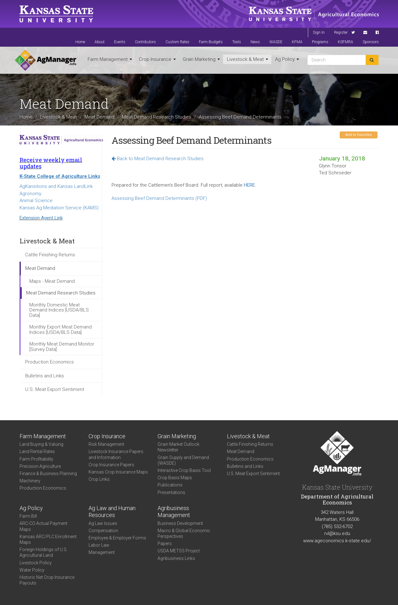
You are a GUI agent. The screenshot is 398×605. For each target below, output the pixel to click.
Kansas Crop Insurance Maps (118, 471)
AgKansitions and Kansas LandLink (56, 186)
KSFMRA (345, 42)
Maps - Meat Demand (52, 281)
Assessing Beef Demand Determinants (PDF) (159, 198)
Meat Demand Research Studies (156, 117)
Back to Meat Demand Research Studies (158, 158)
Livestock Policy (36, 562)
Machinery (30, 480)
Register (341, 32)
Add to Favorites (358, 135)
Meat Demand (99, 117)
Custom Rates (177, 42)
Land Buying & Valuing (41, 444)
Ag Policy (287, 59)
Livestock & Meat (247, 59)
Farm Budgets (211, 42)
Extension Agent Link (41, 218)
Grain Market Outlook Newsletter (178, 447)
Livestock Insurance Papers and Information (116, 454)
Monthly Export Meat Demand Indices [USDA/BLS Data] (60, 329)
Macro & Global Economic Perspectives (184, 533)
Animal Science (36, 200)
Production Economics (49, 362)
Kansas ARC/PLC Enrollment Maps (48, 539)
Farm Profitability (36, 459)
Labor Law (99, 545)
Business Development (180, 523)
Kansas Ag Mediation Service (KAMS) (59, 208)
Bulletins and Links (44, 376)
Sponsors (371, 42)
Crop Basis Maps (175, 477)
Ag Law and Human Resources (112, 512)
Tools (236, 42)
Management (102, 552)
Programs (320, 42)
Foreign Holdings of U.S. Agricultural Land (43, 552)
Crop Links (99, 479)
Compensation (103, 530)
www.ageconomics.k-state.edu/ (337, 541)
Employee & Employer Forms (117, 537)
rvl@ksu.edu (337, 533)
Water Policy (32, 570)
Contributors (145, 42)
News (255, 42)
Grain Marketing (201, 59)
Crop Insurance (157, 59)
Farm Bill (28, 516)
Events (119, 42)
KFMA (297, 42)
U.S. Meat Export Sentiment (54, 389)
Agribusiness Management (174, 512)
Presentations (171, 492)
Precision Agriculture (40, 466)
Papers (165, 543)
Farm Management (110, 59)
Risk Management (106, 444)
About (100, 42)
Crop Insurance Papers (111, 464)
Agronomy (30, 193)
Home (80, 42)
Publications (170, 484)
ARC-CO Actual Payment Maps (43, 526)
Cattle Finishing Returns (50, 255)
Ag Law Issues (103, 523)
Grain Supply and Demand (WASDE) (183, 460)
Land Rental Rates (37, 451)
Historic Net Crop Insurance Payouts (47, 580)
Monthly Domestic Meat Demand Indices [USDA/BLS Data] (59, 310)
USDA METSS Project (179, 550)
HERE (249, 185)
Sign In (319, 32)
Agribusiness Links (176, 558)
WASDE (275, 42)
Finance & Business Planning (48, 473)
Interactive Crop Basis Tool (184, 470)
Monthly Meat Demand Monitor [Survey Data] (61, 346)
